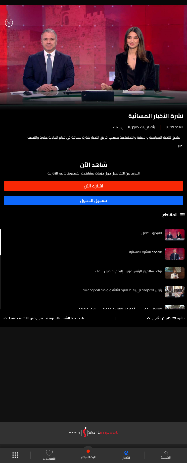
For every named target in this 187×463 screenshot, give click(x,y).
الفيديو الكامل (151, 233)
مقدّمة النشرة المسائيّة (145, 252)
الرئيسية (166, 455)
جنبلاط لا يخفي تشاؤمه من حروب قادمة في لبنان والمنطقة (120, 309)
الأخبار (126, 455)
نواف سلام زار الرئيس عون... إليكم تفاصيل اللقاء (128, 271)
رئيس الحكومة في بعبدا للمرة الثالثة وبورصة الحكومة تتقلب (120, 290)
